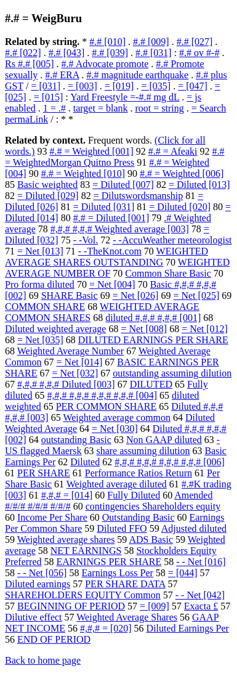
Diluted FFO (122, 528)
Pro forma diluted (39, 284)
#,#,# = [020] (106, 628)
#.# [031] (153, 52)
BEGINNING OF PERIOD (71, 606)
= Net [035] (40, 340)
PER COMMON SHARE (106, 406)
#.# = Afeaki (173, 151)
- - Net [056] (41, 573)
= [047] (192, 86)
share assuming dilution (143, 451)
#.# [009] (151, 41)
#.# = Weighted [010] (83, 173)
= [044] (183, 573)
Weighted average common (117, 417)
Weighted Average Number (70, 351)
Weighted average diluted (116, 484)
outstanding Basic (76, 439)
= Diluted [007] (123, 184)
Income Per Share (52, 517)
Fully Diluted (133, 495)
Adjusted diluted (194, 528)
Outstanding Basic (138, 517)
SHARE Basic (69, 295)
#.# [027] (195, 41)
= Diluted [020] (180, 207)
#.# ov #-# (199, 52)
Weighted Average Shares (126, 617)
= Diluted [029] (48, 195)
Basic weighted (47, 184)
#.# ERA (62, 75)
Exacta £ (201, 606)
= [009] (154, 606)
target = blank (100, 108)
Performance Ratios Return (138, 473)
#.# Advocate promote (105, 64)
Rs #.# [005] (29, 64)
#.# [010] (107, 41)
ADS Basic (151, 539)
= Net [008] (144, 329)
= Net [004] (112, 284)
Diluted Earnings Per (188, 628)
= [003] (82, 86)
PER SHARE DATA (125, 584)
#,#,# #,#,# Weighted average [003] (119, 229)
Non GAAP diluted (164, 439)
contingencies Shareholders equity (153, 506)
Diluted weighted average (55, 329)
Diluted (85, 462)
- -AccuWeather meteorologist (172, 240)
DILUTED (151, 384)
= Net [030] (115, 428)
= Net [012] (205, 329)
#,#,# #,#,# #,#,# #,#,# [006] (169, 462)
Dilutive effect (33, 617)
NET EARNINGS (86, 550)
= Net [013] (40, 251)
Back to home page (43, 660)
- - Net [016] (200, 561)
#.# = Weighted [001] (91, 151)
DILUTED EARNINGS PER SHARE (153, 340)
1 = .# (54, 108)
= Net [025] (196, 295)
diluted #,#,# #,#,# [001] (153, 317)
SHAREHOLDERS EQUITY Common (83, 595)
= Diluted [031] (104, 207)
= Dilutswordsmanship (138, 195)
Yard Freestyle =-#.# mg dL (124, 97)
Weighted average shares (66, 539)
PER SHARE (43, 473)
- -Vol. (85, 240)
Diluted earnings (37, 584)
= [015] (48, 97)
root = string (159, 108)
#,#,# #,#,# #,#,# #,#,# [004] (102, 395)
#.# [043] (67, 52)
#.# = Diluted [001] (111, 218)
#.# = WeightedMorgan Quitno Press (114, 157)
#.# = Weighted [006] (181, 173)
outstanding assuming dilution (172, 373)
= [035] (156, 86)
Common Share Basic (168, 273)
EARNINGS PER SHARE (109, 561)
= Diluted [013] (199, 184)
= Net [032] (75, 373)
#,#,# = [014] (67, 495)
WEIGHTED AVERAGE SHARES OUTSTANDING (106, 256)
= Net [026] (136, 295)
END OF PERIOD (53, 639)
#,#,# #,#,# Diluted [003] (66, 384)
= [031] (45, 86)
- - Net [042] (200, 595)
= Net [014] (80, 362)
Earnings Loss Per (117, 573)
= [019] (119, 86)
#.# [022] (23, 52)
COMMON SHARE (45, 306)
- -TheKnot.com (110, 251)
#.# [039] (110, 52)
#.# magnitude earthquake (137, 75)
